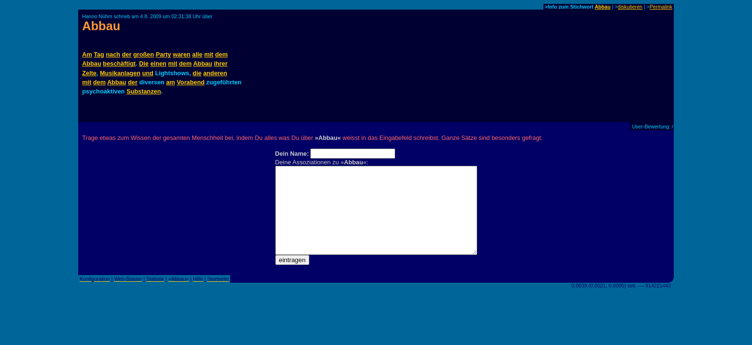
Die (144, 63)
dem (221, 54)
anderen (215, 73)
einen (158, 63)
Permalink (660, 7)
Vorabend (190, 82)
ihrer (220, 63)
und (147, 73)
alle (197, 54)
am (170, 82)
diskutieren (630, 7)
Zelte (89, 73)
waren (181, 54)
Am (87, 54)
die (197, 73)
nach (113, 54)
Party (163, 54)
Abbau (603, 7)
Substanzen (144, 91)
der (126, 54)
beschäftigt (119, 63)
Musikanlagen (120, 73)
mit (208, 54)
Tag (99, 54)
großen (143, 54)
